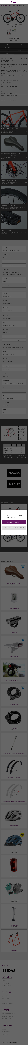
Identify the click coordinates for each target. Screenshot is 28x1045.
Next (27, 16)
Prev (1, 16)
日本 (19, 2)
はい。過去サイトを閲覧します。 (14, 522)
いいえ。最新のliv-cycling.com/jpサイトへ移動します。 (14, 527)
